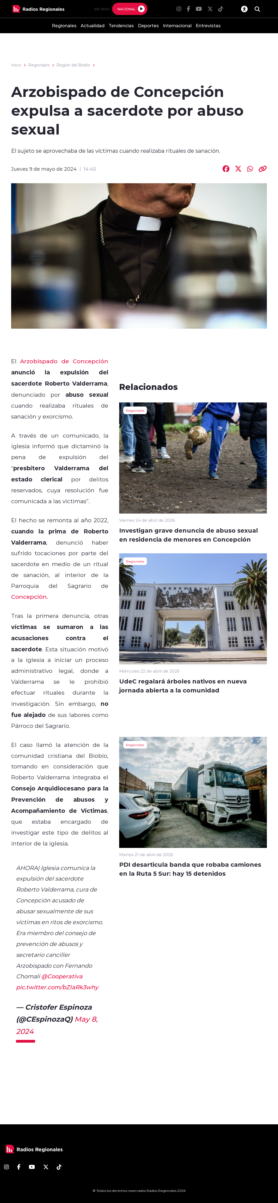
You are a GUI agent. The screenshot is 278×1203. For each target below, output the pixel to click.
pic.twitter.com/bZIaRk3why (57, 987)
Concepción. (29, 596)
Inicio (16, 65)
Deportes (148, 25)
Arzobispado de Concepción (64, 361)
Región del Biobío (73, 65)
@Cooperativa (62, 976)
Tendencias (121, 25)
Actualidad (93, 25)
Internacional (177, 25)
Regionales (64, 25)
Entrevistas (208, 25)
